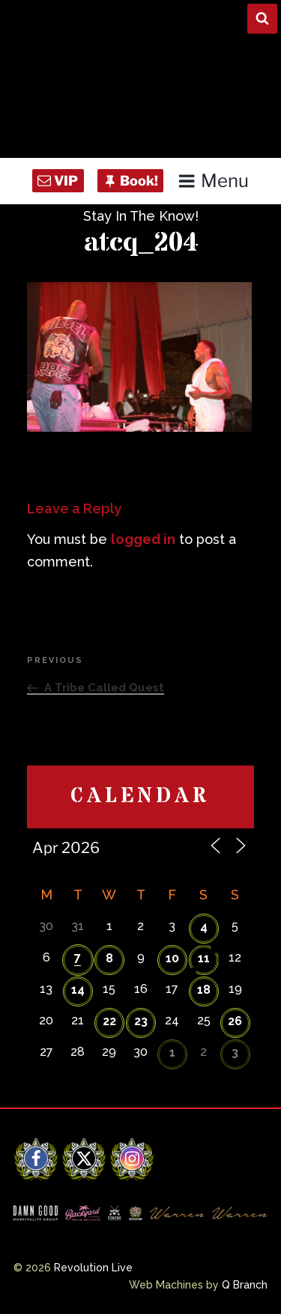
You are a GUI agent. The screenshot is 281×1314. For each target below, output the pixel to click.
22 (109, 1021)
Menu (213, 181)
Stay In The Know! (141, 216)
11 (204, 958)
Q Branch (245, 1285)
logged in (143, 539)
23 (141, 1021)
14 (78, 990)
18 (204, 990)
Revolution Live (93, 1268)
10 (172, 958)
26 (235, 1021)
